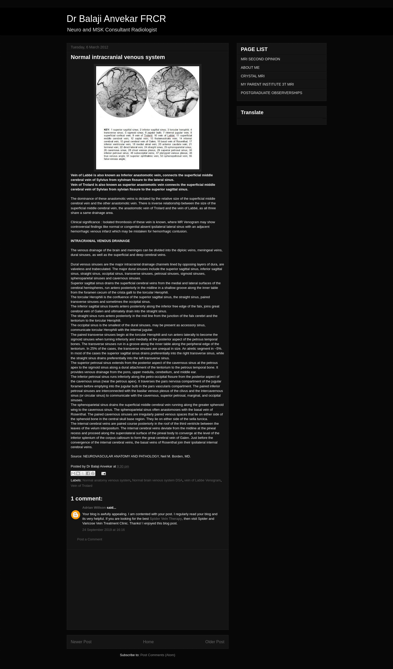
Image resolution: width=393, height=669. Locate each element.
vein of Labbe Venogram (202, 480)
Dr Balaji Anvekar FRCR (116, 18)
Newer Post (81, 642)
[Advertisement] (147, 590)
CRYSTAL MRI (253, 76)
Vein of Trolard (82, 486)
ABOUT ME (250, 67)
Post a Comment (89, 539)
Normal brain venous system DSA (157, 480)
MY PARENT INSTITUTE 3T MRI (267, 84)
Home (148, 642)
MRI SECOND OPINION (260, 59)
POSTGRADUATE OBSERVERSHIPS (271, 93)
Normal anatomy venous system (106, 480)
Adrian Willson (94, 507)
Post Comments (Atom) (157, 655)
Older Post (214, 642)
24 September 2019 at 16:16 (103, 530)
